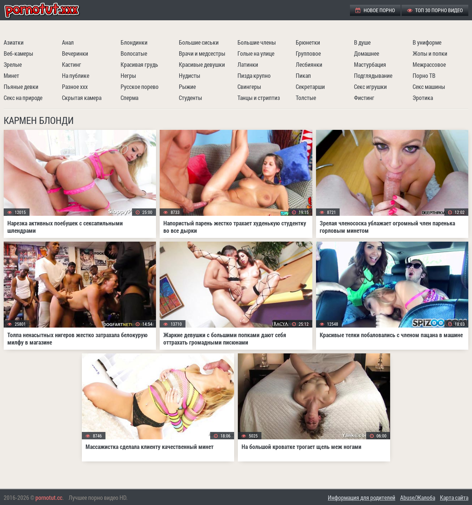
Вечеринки (75, 53)
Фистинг (364, 97)
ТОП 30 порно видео (435, 10)
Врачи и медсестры (202, 53)
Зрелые (13, 64)
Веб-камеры (18, 53)
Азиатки (14, 42)
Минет (11, 75)
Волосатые (134, 53)
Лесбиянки (309, 64)
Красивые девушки (202, 64)
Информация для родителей (361, 497)
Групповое (308, 53)
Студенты (190, 97)
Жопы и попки (430, 53)
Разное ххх (75, 86)
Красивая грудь (139, 64)
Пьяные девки (21, 86)
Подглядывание (373, 75)
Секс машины (429, 86)
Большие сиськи (199, 42)
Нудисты (189, 75)
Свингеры (249, 86)
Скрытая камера (81, 97)
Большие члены (256, 42)
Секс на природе (23, 97)
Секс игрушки (370, 86)
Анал (68, 42)
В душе (362, 42)
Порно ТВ (424, 75)
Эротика (423, 97)
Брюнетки (308, 42)
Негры (128, 75)
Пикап (303, 75)
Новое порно (375, 10)
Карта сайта (454, 497)
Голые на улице (255, 53)
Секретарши (310, 86)
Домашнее (366, 53)
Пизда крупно (254, 75)
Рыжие (187, 86)
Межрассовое (429, 64)
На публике (75, 75)
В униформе (427, 42)
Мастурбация (370, 64)
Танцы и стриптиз (258, 97)
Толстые (306, 97)
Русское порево (140, 86)
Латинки (247, 64)
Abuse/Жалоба (417, 497)
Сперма (129, 97)
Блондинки (134, 42)
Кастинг (71, 64)
